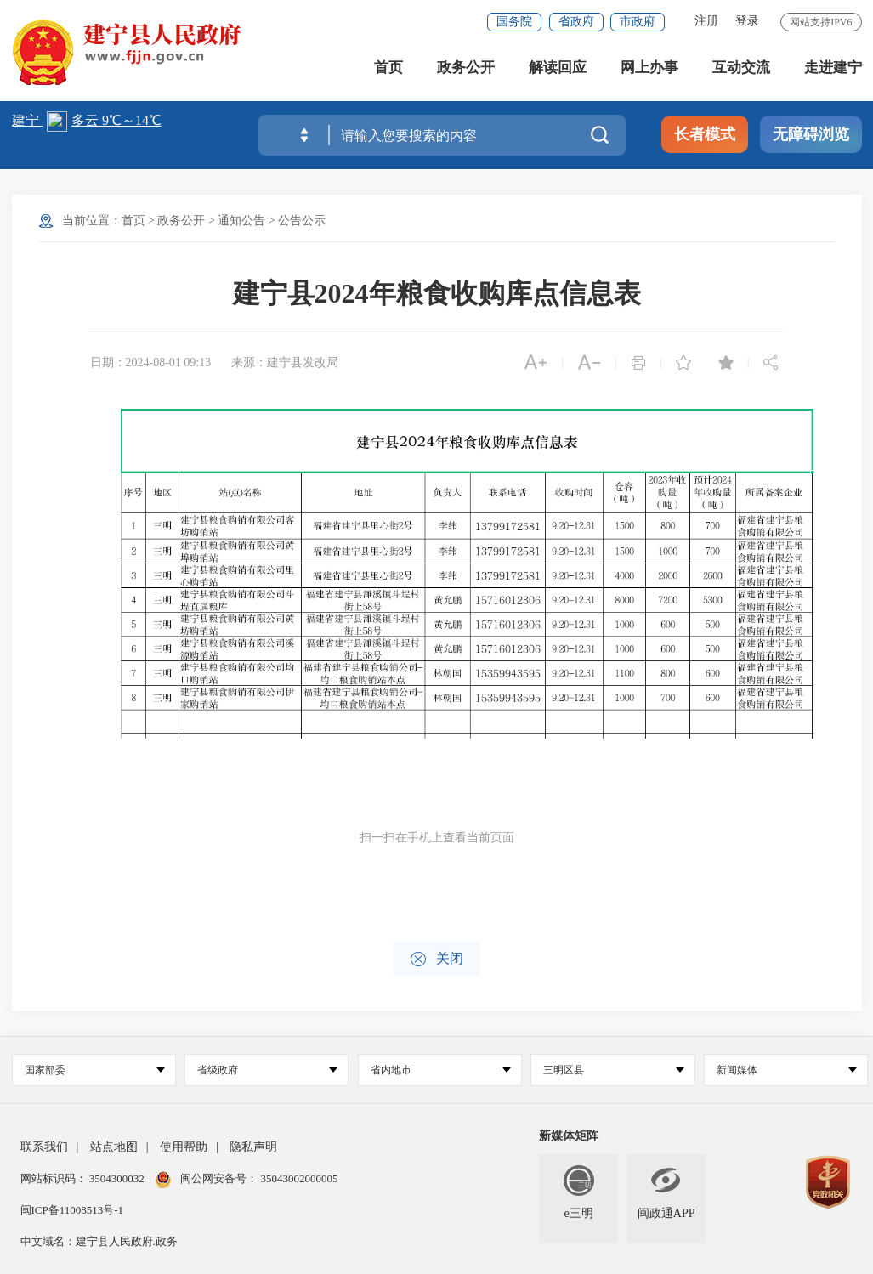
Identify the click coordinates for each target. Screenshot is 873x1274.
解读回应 (558, 67)
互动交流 (741, 67)
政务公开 (466, 67)
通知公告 (241, 220)
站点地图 (114, 1147)
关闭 (436, 959)
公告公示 (302, 220)
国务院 (514, 21)
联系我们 (44, 1147)
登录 (747, 20)
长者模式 (704, 134)
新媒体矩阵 (568, 1136)
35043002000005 (297, 1178)
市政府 (637, 21)
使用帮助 (183, 1147)
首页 (388, 67)
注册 (706, 20)
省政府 (576, 21)
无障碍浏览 (811, 134)
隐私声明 (253, 1147)
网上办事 (649, 67)
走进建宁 (833, 67)
